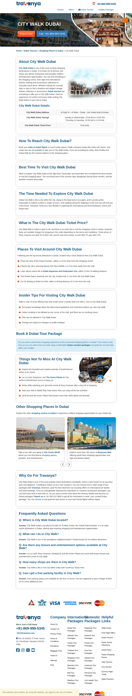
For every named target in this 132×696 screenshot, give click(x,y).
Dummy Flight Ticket (107, 673)
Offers (71, 10)
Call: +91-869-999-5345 (52, 33)
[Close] (76, 692)
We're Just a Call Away (26, 624)
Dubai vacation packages (78, 345)
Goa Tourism (107, 667)
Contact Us (54, 629)
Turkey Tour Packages (72, 644)
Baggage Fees (56, 651)
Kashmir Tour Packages (89, 636)
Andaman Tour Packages (90, 666)
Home (19, 51)
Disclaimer (54, 646)
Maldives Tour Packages (72, 681)
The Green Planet (54, 377)
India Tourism (107, 662)
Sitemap (53, 660)
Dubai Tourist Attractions (107, 643)
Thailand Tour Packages (72, 651)
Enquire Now (26, 34)
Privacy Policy (55, 634)
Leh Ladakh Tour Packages (91, 681)
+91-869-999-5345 (30, 628)
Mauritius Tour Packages (73, 666)
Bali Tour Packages (71, 674)
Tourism (60, 10)
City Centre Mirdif (52, 452)
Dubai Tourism (85, 10)
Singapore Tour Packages (73, 659)
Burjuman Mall (104, 452)
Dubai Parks (106, 650)
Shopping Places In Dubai (51, 51)
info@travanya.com (25, 633)
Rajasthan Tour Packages (90, 629)
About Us (54, 624)
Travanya (36, 488)
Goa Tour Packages (88, 651)
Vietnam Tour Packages (72, 636)
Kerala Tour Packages (89, 644)
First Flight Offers (108, 633)
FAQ (52, 665)
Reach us (38, 496)
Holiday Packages (106, 10)
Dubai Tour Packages (71, 629)
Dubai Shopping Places (108, 656)
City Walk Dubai (26, 68)
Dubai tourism (54, 91)
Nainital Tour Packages (89, 659)
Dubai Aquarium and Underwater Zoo (60, 271)
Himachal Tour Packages (90, 674)
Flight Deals (106, 628)
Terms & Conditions (54, 639)
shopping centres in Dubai (43, 413)
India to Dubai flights (37, 147)
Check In (53, 655)
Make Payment (108, 679)
